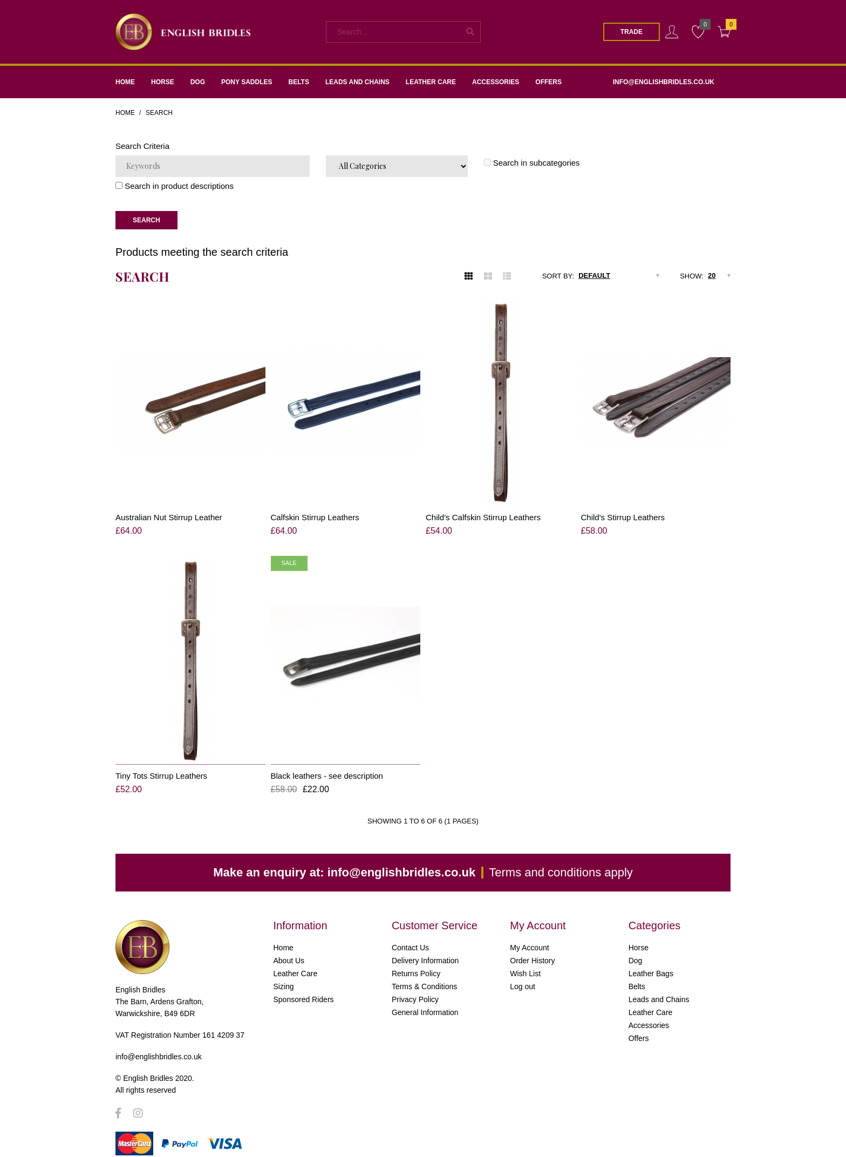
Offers (639, 1029)
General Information (425, 1003)
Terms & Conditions (424, 977)
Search (159, 113)
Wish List (525, 964)
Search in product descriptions (174, 185)
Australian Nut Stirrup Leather (168, 517)
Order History (532, 951)
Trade (631, 32)
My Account (529, 938)
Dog (636, 951)
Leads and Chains (659, 990)
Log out (522, 977)
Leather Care (296, 964)
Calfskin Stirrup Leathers (315, 517)
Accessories (649, 1016)
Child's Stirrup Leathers (623, 517)
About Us (289, 951)
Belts (637, 977)
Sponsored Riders (304, 990)
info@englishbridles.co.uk (401, 863)
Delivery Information (425, 951)
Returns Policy (416, 964)
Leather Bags (651, 964)
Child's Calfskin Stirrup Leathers (483, 517)
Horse (639, 938)
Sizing (284, 977)
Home (125, 113)
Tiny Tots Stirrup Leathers (161, 766)
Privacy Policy (415, 990)
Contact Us (410, 938)
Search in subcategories (532, 162)
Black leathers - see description (327, 766)
